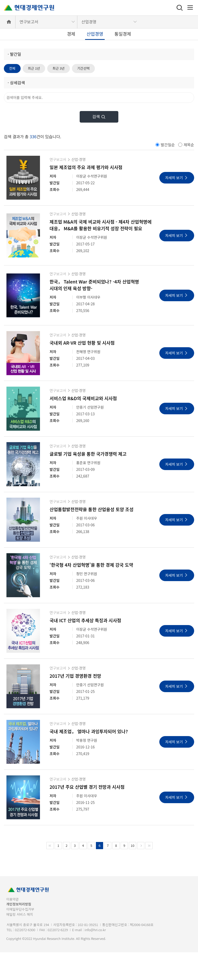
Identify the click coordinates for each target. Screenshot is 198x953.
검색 (99, 117)
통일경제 (122, 34)
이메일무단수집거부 (20, 910)
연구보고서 (29, 22)
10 (132, 846)
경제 (71, 34)
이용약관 (12, 899)
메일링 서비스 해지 (19, 914)
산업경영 (88, 22)
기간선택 (89, 68)
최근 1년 (35, 68)
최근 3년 (62, 68)
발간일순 (168, 145)
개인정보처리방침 (18, 904)
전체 (13, 68)
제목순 (189, 145)
